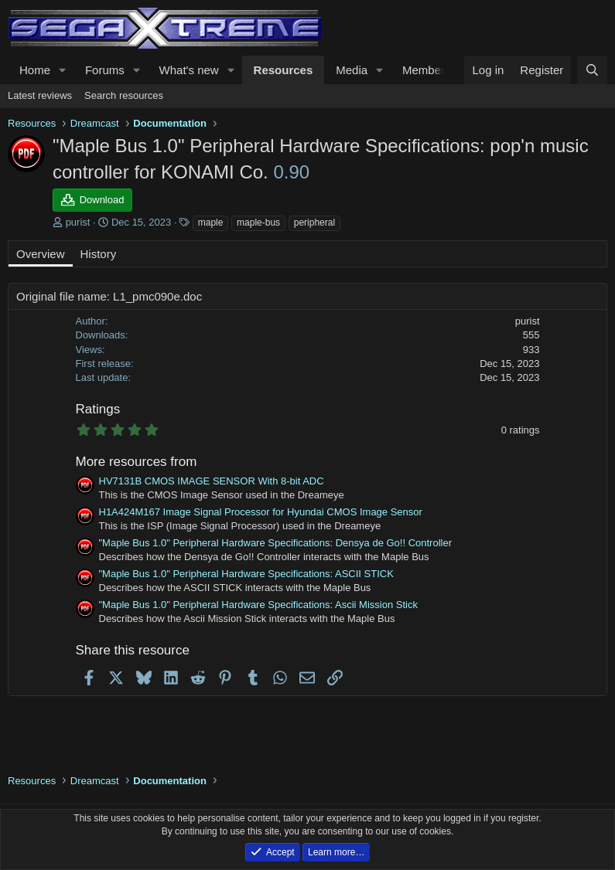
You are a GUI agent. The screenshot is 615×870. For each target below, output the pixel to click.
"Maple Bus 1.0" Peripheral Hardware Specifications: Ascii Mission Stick (258, 604)
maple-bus (258, 222)
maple (211, 222)
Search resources (123, 95)
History (98, 253)
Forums (105, 69)
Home (34, 69)
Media (351, 69)
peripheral (314, 222)
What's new (189, 69)
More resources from (136, 461)
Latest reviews (40, 95)
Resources (283, 69)
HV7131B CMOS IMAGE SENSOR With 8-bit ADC (211, 481)
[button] (62, 70)
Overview (40, 253)
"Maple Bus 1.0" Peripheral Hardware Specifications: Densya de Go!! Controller (276, 543)
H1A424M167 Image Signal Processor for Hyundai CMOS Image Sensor (260, 512)
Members (426, 69)
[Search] (592, 70)
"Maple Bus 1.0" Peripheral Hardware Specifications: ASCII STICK (246, 573)
